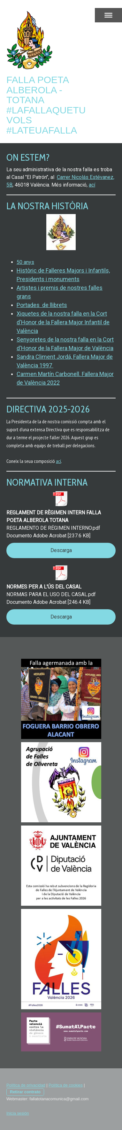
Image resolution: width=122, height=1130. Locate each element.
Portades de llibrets (42, 305)
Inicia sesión (17, 1113)
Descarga (61, 550)
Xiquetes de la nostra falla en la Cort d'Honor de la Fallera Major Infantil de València (63, 322)
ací (92, 185)
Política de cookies (66, 1085)
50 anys (25, 262)
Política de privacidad (25, 1085)
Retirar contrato (25, 1091)
